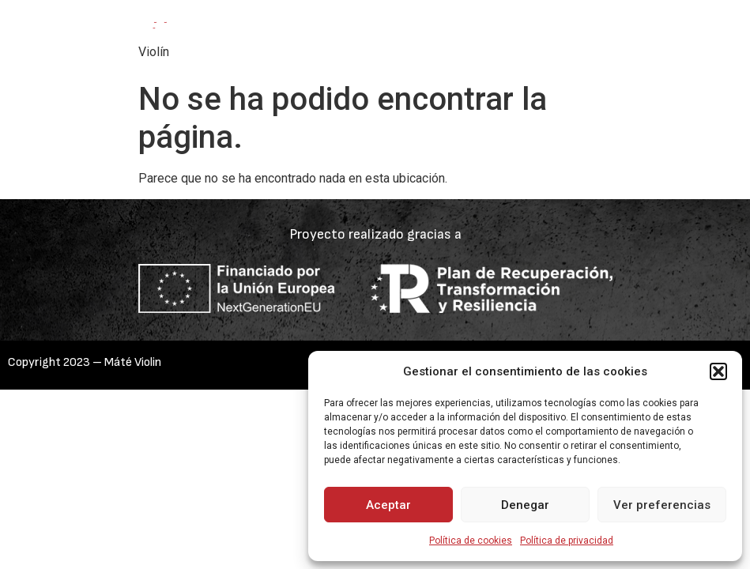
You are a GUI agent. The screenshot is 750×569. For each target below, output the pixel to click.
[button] (718, 371)
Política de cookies (470, 540)
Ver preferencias (661, 505)
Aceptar (388, 505)
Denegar (525, 505)
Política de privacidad (566, 540)
